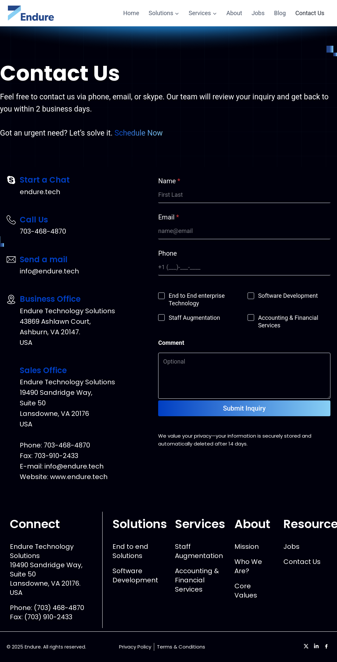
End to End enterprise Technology (197, 299)
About (234, 13)
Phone (167, 253)
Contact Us (309, 13)
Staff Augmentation (194, 317)
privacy (202, 435)
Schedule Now (138, 133)
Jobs (258, 13)
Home (131, 13)
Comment (171, 342)
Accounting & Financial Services (288, 321)
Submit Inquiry (244, 408)
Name (169, 181)
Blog (280, 13)
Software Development (288, 295)
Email (168, 217)
